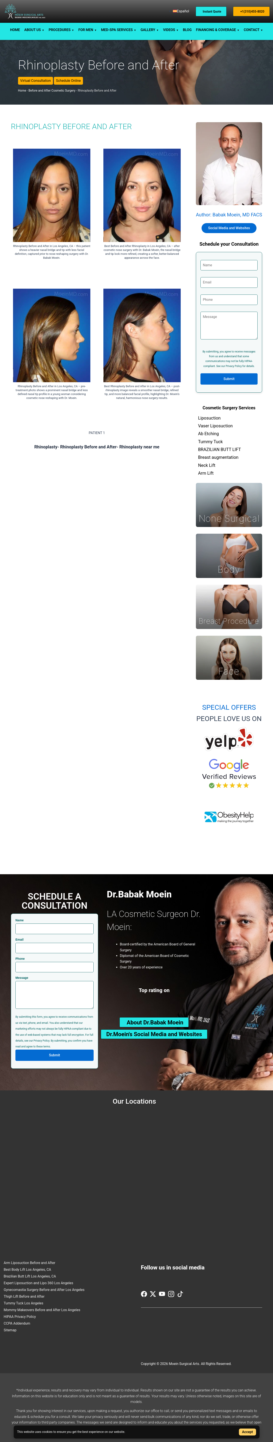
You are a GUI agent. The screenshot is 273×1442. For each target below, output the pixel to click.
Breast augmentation (218, 457)
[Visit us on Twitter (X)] (153, 1296)
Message (21, 977)
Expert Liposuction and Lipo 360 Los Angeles (38, 1283)
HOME (15, 30)
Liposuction (209, 418)
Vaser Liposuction (215, 425)
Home (22, 90)
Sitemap (10, 1330)
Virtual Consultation (35, 81)
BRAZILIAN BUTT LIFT (219, 449)
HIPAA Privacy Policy (20, 1317)
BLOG (187, 30)
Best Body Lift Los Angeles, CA (27, 1270)
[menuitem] (181, 11)
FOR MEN (85, 30)
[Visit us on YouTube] (162, 1296)
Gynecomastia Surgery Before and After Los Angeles (44, 1290)
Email (19, 939)
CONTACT (251, 30)
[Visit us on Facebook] (144, 1296)
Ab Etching (208, 433)
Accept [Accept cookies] (247, 1432)
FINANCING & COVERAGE (216, 30)
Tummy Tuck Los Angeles (23, 1303)
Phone (20, 958)
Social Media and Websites (229, 228)
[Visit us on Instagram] (171, 1296)
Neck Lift (206, 465)
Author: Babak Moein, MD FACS (229, 214)
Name (19, 920)
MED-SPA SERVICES (117, 30)
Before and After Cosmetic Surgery (51, 90)
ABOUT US (32, 30)
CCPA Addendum (17, 1323)
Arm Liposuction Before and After (29, 1263)
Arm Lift (205, 473)
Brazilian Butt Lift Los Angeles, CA (30, 1276)
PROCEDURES (60, 30)
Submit (229, 379)
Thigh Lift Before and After (24, 1296)
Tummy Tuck (210, 441)
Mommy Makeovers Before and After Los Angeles (42, 1310)
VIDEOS (169, 30)
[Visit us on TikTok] (180, 1296)
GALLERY (148, 30)
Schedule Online (68, 81)
